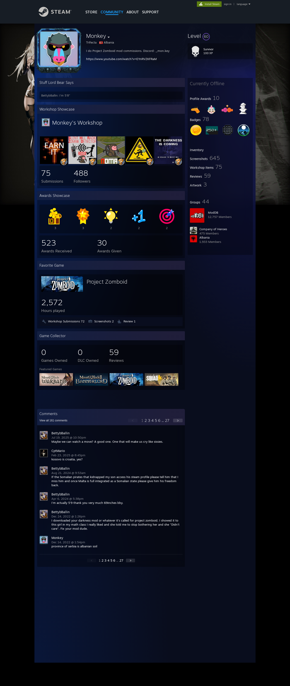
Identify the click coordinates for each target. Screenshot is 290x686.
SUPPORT (150, 12)
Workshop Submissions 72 (66, 321)
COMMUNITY (112, 12)
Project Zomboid (107, 281)
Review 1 (129, 321)
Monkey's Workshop (77, 122)
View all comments (53, 420)
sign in (227, 4)
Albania (204, 237)
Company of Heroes (213, 229)
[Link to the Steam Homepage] (58, 15)
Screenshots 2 (104, 321)
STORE (91, 12)
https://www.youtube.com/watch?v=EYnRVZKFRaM (121, 59)
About (132, 12)
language (242, 4)
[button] (220, 35)
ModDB (213, 212)
